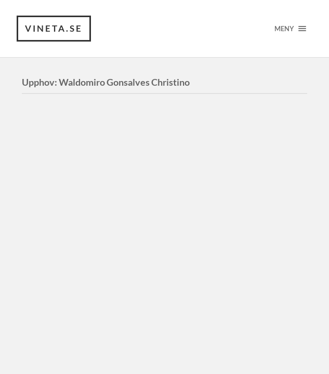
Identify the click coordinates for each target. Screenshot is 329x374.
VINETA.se (54, 28)
